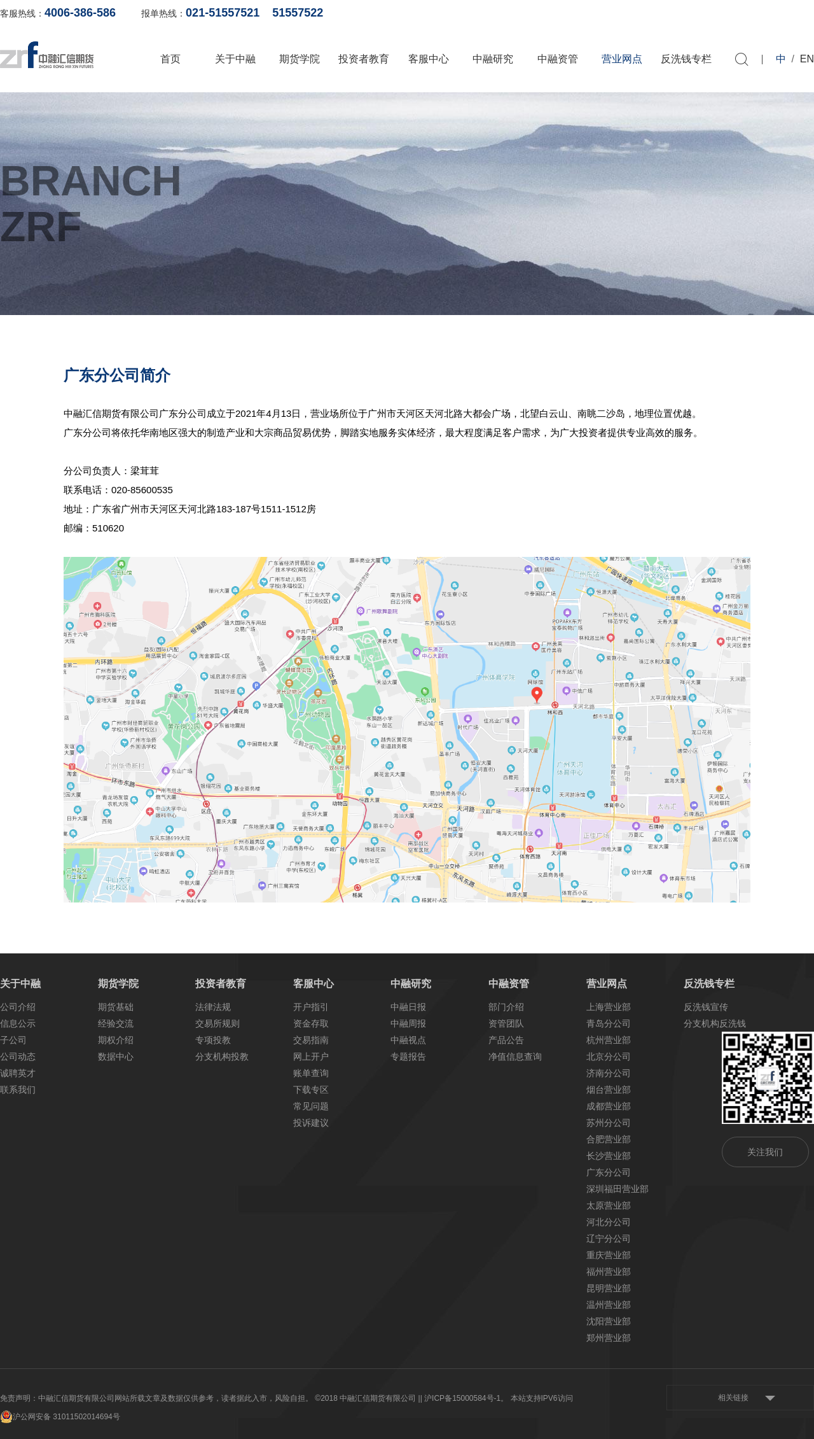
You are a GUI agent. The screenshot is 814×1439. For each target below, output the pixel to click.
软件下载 (734, 13)
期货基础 (116, 1007)
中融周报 (408, 1023)
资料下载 (796, 13)
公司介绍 (18, 1007)
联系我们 (18, 1090)
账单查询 (611, 13)
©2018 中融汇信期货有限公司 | (367, 1398)
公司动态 (18, 1056)
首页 (170, 58)
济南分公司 (608, 1073)
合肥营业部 (608, 1139)
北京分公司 (608, 1056)
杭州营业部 (608, 1040)
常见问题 (311, 1106)
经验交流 (116, 1023)
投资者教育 (363, 58)
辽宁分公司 (608, 1238)
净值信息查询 (515, 1056)
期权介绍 (116, 1040)
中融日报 (408, 1007)
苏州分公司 (608, 1123)
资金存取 (311, 1023)
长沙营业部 (608, 1156)
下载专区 (311, 1090)
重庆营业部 (608, 1255)
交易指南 (311, 1040)
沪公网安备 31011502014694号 (60, 1416)
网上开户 (673, 13)
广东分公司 (608, 1172)
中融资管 (557, 58)
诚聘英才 (18, 1073)
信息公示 (18, 1023)
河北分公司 (608, 1222)
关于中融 (235, 58)
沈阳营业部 (608, 1321)
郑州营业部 (608, 1338)
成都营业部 (608, 1106)
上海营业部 (608, 1007)
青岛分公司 (608, 1023)
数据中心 (116, 1056)
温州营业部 (608, 1305)
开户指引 (311, 1007)
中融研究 (493, 58)
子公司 (13, 1040)
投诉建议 (311, 1123)
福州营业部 (608, 1272)
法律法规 (213, 1007)
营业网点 (622, 58)
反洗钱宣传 (706, 1007)
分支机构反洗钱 (715, 1023)
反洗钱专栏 (686, 58)
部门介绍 (506, 1007)
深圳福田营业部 (617, 1189)
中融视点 (408, 1040)
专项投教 (213, 1040)
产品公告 (506, 1040)
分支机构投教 (222, 1056)
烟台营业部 (608, 1090)
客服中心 (428, 58)
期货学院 (299, 58)
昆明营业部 (608, 1288)
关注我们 (765, 1152)
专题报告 (408, 1056)
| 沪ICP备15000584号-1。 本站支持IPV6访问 (496, 1398)
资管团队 (506, 1023)
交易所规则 (217, 1023)
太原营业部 (608, 1205)
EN (807, 58)
